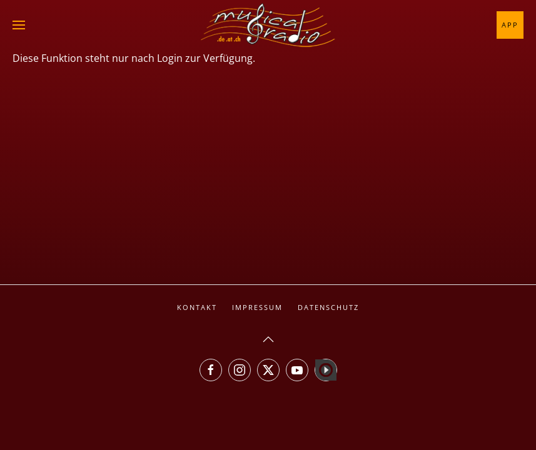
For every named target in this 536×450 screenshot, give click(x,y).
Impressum (257, 307)
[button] (19, 25)
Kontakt (197, 307)
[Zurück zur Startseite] (268, 25)
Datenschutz (328, 307)
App (510, 24)
